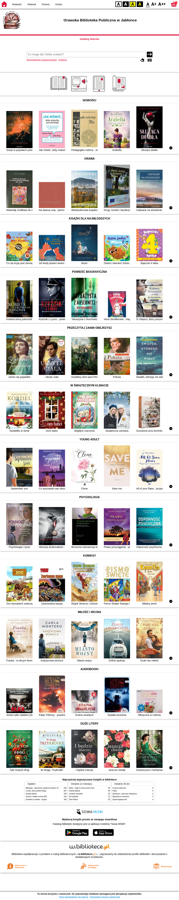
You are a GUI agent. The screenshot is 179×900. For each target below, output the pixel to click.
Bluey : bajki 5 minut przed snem (82, 788)
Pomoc (46, 4)
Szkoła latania (31, 794)
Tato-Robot (73, 799)
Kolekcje (62, 59)
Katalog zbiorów (89, 39)
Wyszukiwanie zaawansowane (42, 59)
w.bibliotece (87, 854)
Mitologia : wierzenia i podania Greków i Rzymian (45, 788)
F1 (154, 3)
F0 (147, 3)
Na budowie (73, 796)
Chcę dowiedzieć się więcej (73, 897)
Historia (31, 4)
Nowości (17, 4)
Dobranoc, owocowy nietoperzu (124, 794)
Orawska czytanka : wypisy (36, 799)
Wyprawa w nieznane (120, 796)
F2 (162, 3)
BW (125, 3)
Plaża (114, 791)
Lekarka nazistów (76, 794)
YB (132, 3)
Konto (58, 4)
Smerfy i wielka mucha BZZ (36, 796)
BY (140, 3)
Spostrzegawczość (119, 799)
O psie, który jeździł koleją (36, 791)
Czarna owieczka (119, 788)
